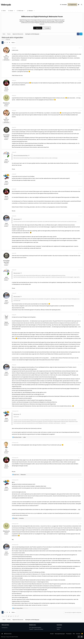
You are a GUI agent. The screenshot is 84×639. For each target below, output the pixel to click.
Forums (11, 10)
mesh (6, 223)
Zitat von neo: (16, 414)
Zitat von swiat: (17, 219)
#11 (81, 269)
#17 (81, 457)
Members (31, 10)
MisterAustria (6, 103)
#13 (81, 314)
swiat (6, 159)
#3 (81, 95)
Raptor (6, 322)
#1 (81, 47)
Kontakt (52, 633)
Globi (6, 181)
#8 (81, 189)
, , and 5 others (21, 608)
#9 (81, 215)
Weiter (13, 42)
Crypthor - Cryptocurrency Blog (36, 629)
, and (20, 437)
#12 (81, 293)
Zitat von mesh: (17, 273)
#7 (81, 174)
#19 (81, 523)
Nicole (6, 88)
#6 (81, 152)
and (19, 518)
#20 (81, 544)
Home (4, 10)
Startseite (78, 633)
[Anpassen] (78, 4)
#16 (81, 442)
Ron (6, 450)
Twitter (58, 629)
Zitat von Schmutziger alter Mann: (21, 155)
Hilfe (74, 633)
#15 (81, 411)
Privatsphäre (69, 633)
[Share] (79, 48)
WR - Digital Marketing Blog (35, 627)
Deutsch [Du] (7, 633)
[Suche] (81, 4)
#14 (81, 364)
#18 (81, 479)
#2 (81, 80)
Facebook (59, 627)
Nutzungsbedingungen (60, 633)
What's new (20, 10)
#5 (81, 127)
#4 (81, 110)
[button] (14, 10)
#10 (81, 253)
